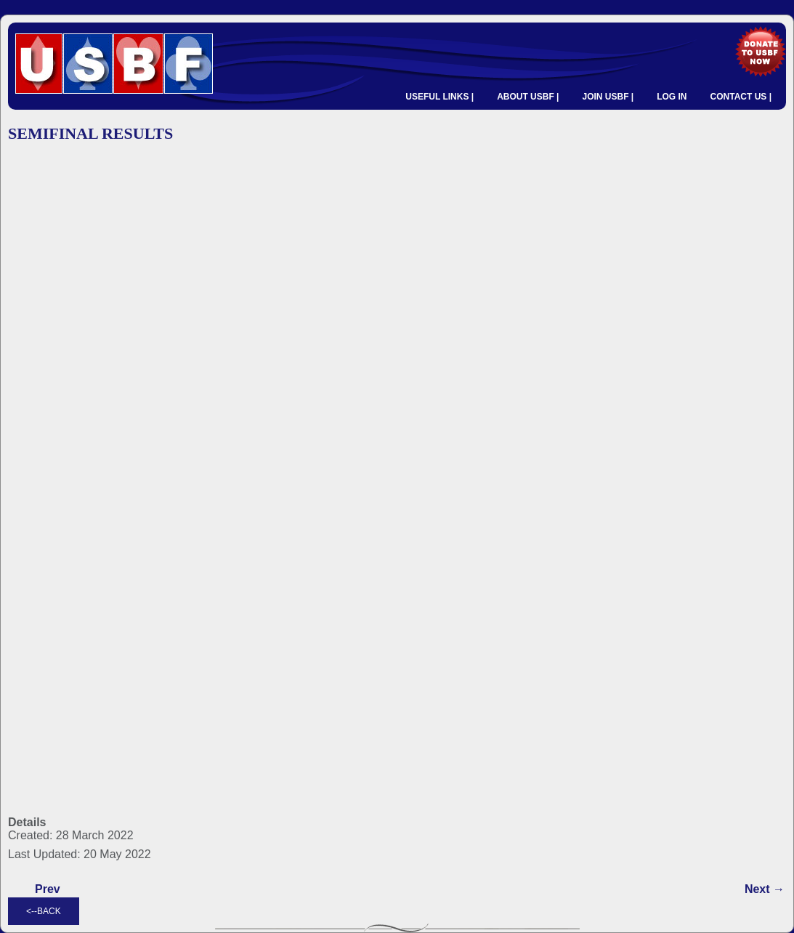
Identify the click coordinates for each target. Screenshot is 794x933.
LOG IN (671, 97)
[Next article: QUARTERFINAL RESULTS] (765, 889)
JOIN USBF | (607, 97)
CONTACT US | (740, 97)
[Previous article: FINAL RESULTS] (47, 889)
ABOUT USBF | (528, 97)
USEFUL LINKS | (439, 97)
